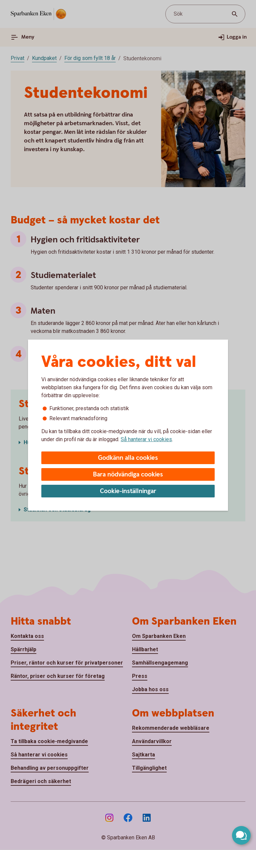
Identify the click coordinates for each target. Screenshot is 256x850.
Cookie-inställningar (128, 491)
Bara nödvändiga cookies (128, 474)
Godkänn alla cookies (128, 458)
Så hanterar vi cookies (146, 439)
